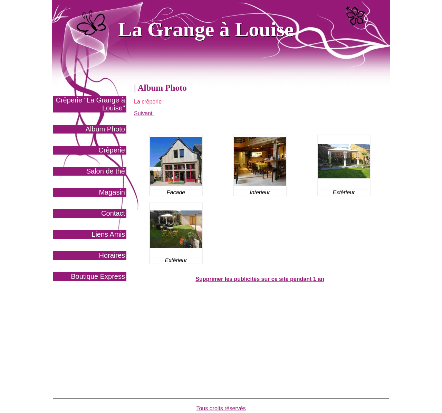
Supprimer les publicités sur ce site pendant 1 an (259, 279)
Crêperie (111, 150)
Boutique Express (98, 276)
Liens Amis (108, 234)
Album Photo (105, 129)
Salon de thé (105, 171)
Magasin (112, 192)
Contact (113, 213)
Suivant (144, 113)
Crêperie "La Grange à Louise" (90, 104)
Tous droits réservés (221, 408)
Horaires (112, 255)
